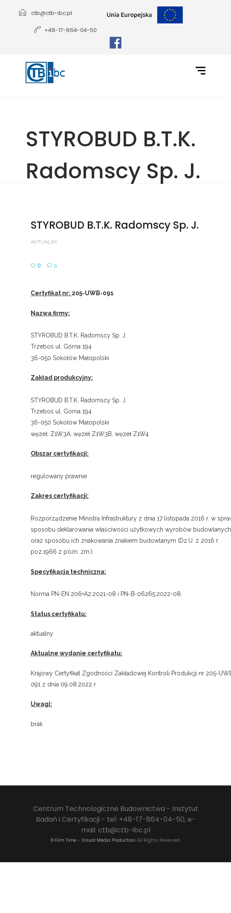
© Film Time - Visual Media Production (93, 840)
